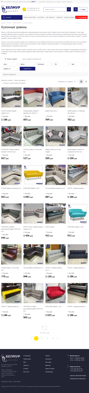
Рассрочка (41, 17)
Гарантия (59, 17)
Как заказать (50, 17)
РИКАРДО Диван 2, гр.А (53, 306)
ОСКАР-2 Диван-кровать (75, 188)
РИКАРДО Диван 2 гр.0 (75, 227)
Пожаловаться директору (78, 378)
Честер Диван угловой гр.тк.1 (33, 268)
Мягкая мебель (17, 23)
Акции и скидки (69, 17)
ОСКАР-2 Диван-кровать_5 (76, 268)
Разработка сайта (6, 381)
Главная (3, 23)
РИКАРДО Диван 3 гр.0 (31, 188)
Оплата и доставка (29, 17)
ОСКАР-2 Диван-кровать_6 (76, 306)
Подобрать (27, 69)
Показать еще (44, 333)
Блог (54, 2)
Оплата (47, 356)
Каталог (9, 23)
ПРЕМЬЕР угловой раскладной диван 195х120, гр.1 (33, 308)
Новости (59, 2)
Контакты (69, 2)
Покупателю (49, 2)
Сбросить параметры (9, 74)
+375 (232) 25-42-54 (33, 10)
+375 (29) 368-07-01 (33, 8)
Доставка (48, 362)
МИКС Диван (49, 227)
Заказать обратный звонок (78, 375)
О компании (42, 2)
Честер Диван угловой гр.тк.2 (55, 188)
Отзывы (64, 2)
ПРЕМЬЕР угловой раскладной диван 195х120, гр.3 (10, 229)
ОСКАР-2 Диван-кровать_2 (10, 306)
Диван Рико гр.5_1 (51, 111)
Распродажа (82, 17)
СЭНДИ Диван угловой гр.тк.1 (11, 188)
